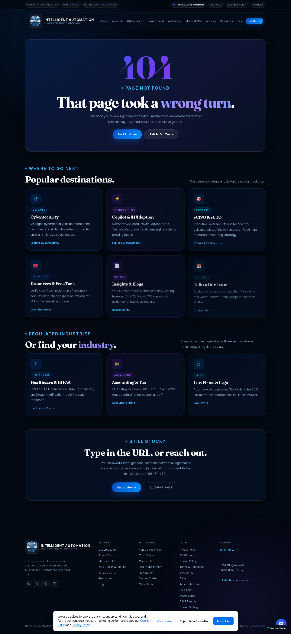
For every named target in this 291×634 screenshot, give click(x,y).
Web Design (175, 21)
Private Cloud (156, 21)
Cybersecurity (135, 21)
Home (104, 21)
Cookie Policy (187, 561)
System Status (148, 578)
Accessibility (187, 595)
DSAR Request (188, 601)
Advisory (211, 21)
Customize (164, 621)
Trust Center (147, 555)
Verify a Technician (150, 549)
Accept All (223, 621)
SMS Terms (186, 572)
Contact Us (146, 561)
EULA (182, 578)
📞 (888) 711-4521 (161, 490)
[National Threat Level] (188, 5)
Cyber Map (146, 584)
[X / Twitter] (46, 583)
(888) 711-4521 (156, 477)
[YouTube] (54, 583)
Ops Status (215, 4)
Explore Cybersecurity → (47, 245)
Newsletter (258, 4)
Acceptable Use (189, 584)
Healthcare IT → (41, 410)
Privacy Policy (187, 549)
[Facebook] (37, 583)
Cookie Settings (189, 607)
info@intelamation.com (156, 472)
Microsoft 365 (194, 21)
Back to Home (127, 134)
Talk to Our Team (161, 134)
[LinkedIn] (28, 583)
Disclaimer (185, 590)
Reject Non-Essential (194, 621)
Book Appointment (237, 4)
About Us (117, 21)
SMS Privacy (186, 555)
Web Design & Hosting (112, 567)
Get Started (254, 21)
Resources (226, 21)
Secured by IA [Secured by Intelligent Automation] (276, 628)
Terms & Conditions (191, 567)
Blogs (240, 21)
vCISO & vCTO (107, 572)
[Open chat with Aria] (281, 624)
